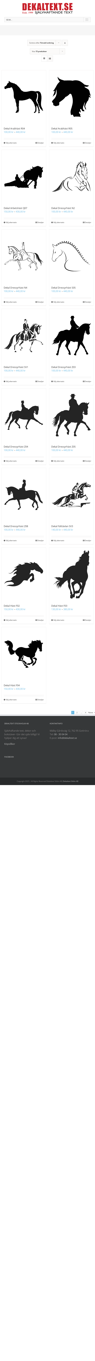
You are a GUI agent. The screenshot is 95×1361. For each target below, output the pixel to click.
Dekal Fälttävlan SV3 (62, 526)
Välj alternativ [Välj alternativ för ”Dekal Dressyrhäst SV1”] (11, 381)
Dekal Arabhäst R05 (61, 128)
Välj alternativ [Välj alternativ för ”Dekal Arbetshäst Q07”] (11, 222)
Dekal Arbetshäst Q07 (15, 208)
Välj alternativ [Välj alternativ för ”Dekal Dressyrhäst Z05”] (58, 461)
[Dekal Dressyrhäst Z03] (71, 335)
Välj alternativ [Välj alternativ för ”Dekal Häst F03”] (58, 620)
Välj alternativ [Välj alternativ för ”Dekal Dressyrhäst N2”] (58, 222)
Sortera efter (41, 43)
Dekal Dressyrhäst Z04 (16, 446)
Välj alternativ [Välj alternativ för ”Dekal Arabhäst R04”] (11, 143)
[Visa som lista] (50, 58)
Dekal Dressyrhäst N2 (63, 208)
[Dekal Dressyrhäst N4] (24, 256)
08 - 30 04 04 (60, 734)
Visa (39, 51)
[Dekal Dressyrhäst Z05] (71, 415)
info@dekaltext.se (67, 738)
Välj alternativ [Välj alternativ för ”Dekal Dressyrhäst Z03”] (58, 381)
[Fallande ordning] (65, 43)
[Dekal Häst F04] (24, 654)
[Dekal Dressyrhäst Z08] (24, 495)
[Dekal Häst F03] (71, 574)
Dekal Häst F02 (12, 605)
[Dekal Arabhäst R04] (24, 97)
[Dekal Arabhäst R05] (71, 97)
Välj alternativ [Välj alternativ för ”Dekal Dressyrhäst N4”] (11, 302)
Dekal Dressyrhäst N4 (15, 287)
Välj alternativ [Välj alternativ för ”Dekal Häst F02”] (11, 620)
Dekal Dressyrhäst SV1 (16, 367)
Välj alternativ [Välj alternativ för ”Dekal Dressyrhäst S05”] (58, 302)
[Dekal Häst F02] (24, 574)
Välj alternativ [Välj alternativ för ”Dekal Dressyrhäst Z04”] (11, 461)
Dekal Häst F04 (12, 685)
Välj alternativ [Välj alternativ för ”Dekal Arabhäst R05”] (58, 143)
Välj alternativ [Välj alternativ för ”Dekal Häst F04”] (11, 699)
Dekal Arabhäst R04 (14, 128)
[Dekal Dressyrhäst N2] (71, 176)
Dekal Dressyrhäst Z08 (16, 526)
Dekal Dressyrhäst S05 (63, 287)
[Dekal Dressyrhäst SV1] (24, 335)
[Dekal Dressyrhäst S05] (71, 256)
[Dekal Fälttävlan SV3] (71, 495)
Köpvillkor (9, 743)
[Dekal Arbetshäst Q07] (24, 176)
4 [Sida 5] (85, 712)
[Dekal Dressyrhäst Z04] (24, 415)
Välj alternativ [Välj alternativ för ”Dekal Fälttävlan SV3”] (58, 540)
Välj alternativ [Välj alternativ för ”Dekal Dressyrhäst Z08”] (11, 540)
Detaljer (40, 143)
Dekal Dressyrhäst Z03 (63, 367)
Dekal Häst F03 (59, 605)
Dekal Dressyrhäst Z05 (63, 446)
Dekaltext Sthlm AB (70, 781)
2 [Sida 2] (76, 712)
